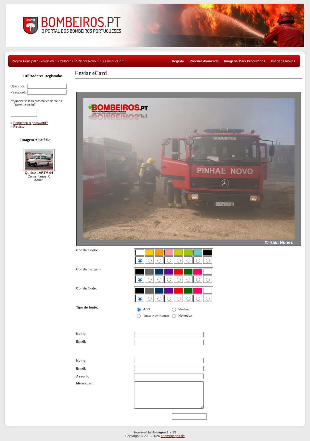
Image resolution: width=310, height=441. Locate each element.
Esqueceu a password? (30, 123)
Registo (19, 126)
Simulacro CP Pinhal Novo (76, 61)
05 (100, 61)
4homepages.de (173, 436)
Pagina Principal (24, 61)
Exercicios (46, 61)
